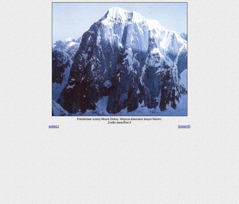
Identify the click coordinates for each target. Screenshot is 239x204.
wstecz (54, 126)
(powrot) (184, 126)
